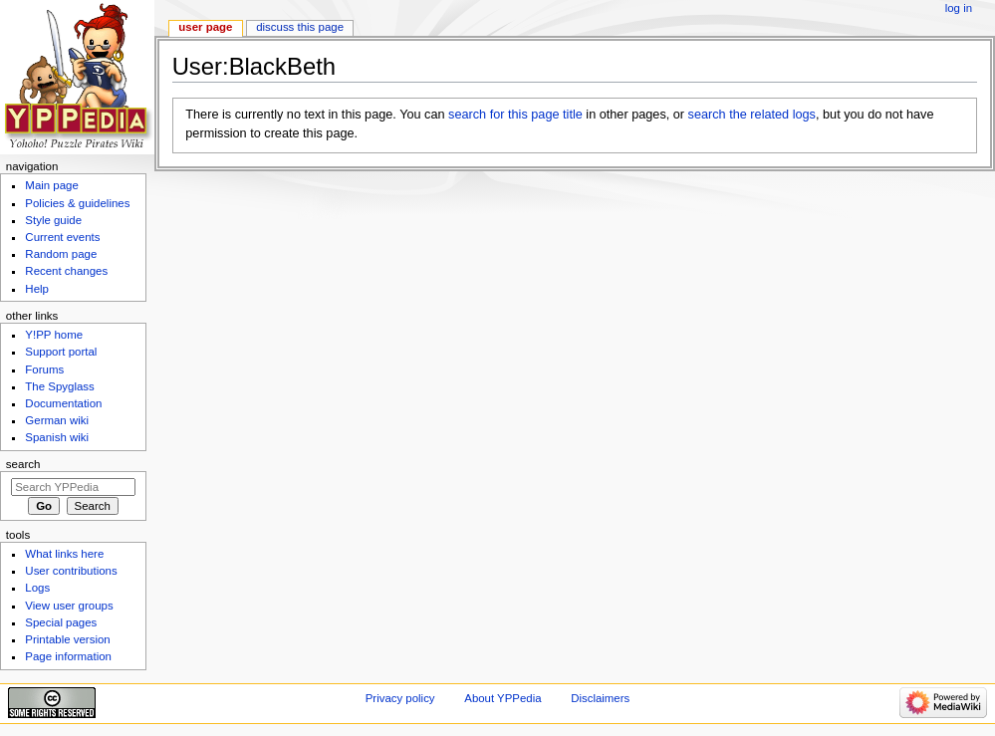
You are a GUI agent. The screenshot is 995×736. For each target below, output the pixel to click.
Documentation (63, 403)
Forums (44, 369)
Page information (68, 656)
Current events (62, 237)
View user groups (69, 606)
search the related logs (752, 115)
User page (205, 27)
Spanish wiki (57, 437)
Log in (958, 8)
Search (23, 464)
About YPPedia (502, 698)
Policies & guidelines (77, 203)
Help (37, 289)
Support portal (61, 352)
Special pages (61, 622)
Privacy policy (400, 698)
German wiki (57, 420)
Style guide (53, 220)
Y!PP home (54, 335)
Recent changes (66, 271)
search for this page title (515, 115)
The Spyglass (59, 386)
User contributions (71, 571)
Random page (61, 254)
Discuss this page (300, 27)
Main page (52, 185)
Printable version (67, 639)
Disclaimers (600, 698)
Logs (37, 588)
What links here (64, 554)
